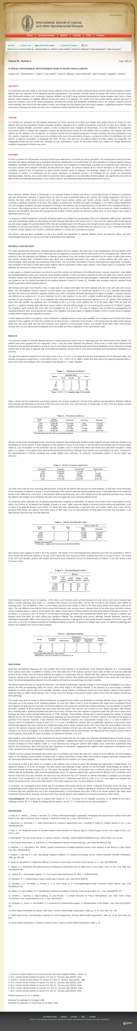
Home (30, 35)
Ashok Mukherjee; (98, 49)
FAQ (88, 35)
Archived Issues (46, 35)
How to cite (26, 45)
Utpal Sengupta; (114, 49)
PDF (86, 45)
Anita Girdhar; (65, 49)
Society (77, 35)
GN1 (127, 1023)
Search (63, 35)
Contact (100, 35)
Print (13, 45)
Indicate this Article (46, 45)
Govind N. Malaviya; (81, 49)
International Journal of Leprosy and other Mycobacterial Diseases (52, 23)
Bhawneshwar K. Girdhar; (47, 49)
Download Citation (69, 45)
